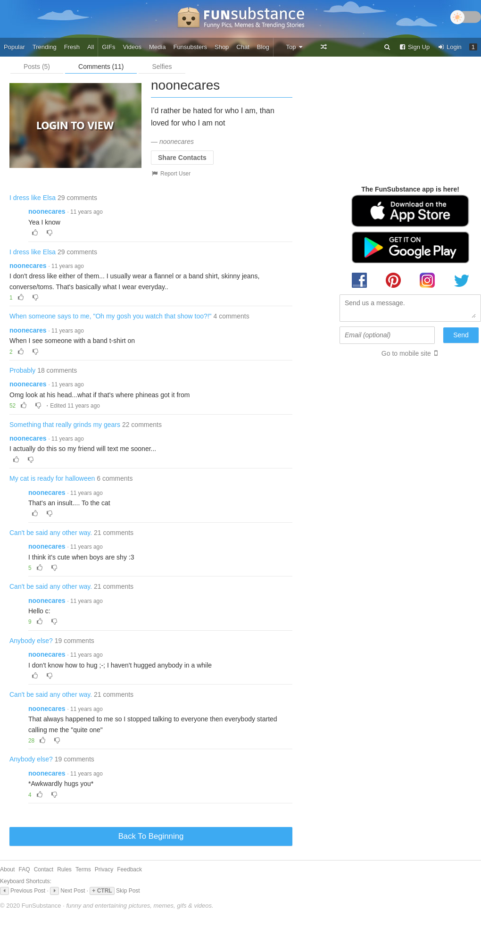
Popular (14, 46)
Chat (242, 46)
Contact (43, 869)
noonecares (47, 211)
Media (157, 46)
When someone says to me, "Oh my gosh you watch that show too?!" (110, 316)
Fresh (72, 46)
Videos (132, 46)
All (90, 46)
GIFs (108, 46)
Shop (222, 46)
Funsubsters (190, 46)
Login (449, 46)
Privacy (104, 869)
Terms (83, 869)
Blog (263, 46)
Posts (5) (37, 66)
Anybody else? (31, 640)
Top (294, 46)
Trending (45, 46)
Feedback (129, 869)
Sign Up (414, 46)
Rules (64, 869)
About (7, 869)
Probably (22, 370)
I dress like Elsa (32, 197)
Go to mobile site (406, 353)
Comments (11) (101, 66)
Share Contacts (182, 157)
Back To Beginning (151, 836)
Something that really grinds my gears (64, 424)
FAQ (24, 869)
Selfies (162, 66)
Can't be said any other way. (50, 532)
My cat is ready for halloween (52, 478)
